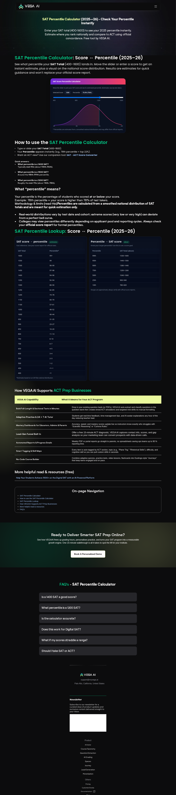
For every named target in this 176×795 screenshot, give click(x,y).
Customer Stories (139, 715)
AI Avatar (111, 711)
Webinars (136, 727)
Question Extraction (116, 719)
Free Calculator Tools (140, 731)
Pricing (135, 711)
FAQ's (137, 88)
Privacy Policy (137, 752)
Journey (111, 731)
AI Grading (112, 723)
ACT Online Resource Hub (142, 740)
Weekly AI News (138, 735)
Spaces (111, 727)
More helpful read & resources (147, 85)
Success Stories (122, 8)
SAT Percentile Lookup (144, 77)
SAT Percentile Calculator (145, 69)
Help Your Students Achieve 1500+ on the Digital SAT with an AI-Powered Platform (52, 526)
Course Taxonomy (115, 715)
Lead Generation (115, 735)
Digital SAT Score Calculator (143, 762)
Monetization (113, 740)
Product (70, 8)
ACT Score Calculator (140, 774)
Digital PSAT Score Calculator (143, 766)
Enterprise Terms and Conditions (145, 744)
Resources (88, 8)
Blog (134, 723)
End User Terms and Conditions (144, 748)
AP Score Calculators (140, 770)
